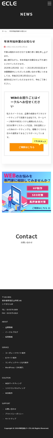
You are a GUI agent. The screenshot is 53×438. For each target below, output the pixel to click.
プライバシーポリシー (14, 413)
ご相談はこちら (31, 146)
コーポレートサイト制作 (15, 353)
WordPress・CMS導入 (14, 367)
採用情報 (9, 336)
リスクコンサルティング (15, 388)
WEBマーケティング (13, 383)
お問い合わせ (10, 409)
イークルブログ (11, 332)
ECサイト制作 (11, 357)
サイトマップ (10, 418)
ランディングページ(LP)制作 (16, 362)
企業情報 (9, 327)
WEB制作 (9, 393)
